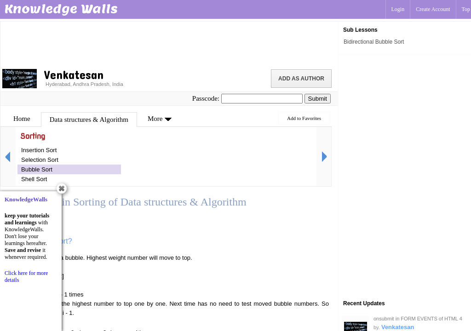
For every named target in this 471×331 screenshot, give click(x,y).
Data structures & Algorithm (89, 119)
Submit (317, 98)
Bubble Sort (36, 169)
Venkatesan (397, 327)
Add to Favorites (304, 118)
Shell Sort (34, 179)
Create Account (433, 9)
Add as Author (301, 78)
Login (398, 9)
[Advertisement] (169, 43)
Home (21, 118)
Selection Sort (39, 159)
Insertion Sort (39, 150)
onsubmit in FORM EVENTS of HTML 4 (417, 318)
